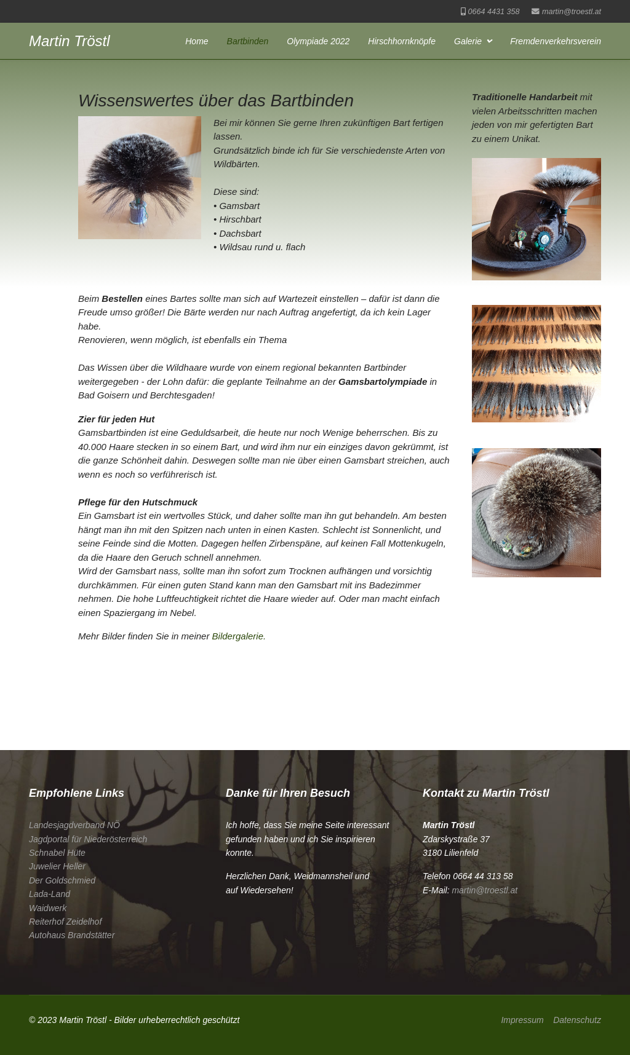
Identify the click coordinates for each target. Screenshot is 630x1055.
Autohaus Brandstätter (71, 935)
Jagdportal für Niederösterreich (88, 839)
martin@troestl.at (571, 11)
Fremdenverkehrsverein (555, 41)
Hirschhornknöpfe (402, 41)
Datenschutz (577, 1020)
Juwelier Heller (57, 866)
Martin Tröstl (69, 41)
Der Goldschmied (62, 880)
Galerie (468, 41)
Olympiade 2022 (318, 41)
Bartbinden (248, 41)
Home (196, 41)
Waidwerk (47, 908)
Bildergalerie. (239, 636)
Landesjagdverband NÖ (74, 825)
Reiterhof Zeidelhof (65, 922)
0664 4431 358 (493, 11)
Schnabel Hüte (57, 853)
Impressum (522, 1020)
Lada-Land (49, 894)
